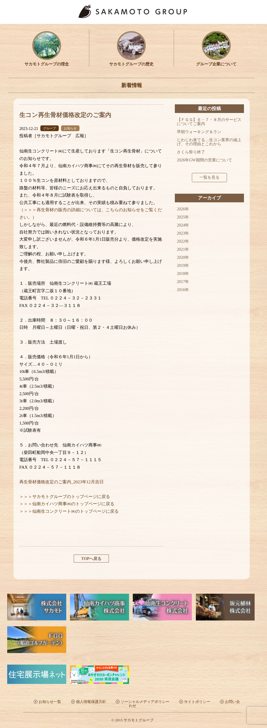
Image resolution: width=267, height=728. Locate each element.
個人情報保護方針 (91, 701)
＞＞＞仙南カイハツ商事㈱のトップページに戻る (66, 503)
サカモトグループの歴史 (131, 62)
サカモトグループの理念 (46, 62)
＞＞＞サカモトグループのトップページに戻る (64, 496)
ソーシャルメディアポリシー (145, 701)
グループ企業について (216, 62)
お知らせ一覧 (50, 701)
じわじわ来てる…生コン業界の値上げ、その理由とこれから (209, 142)
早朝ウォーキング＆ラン (199, 132)
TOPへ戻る (91, 559)
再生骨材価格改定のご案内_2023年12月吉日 (61, 482)
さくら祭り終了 (191, 152)
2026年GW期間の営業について (204, 160)
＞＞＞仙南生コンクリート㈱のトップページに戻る (69, 511)
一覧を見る (209, 177)
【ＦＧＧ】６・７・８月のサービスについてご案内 (209, 122)
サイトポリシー (197, 701)
